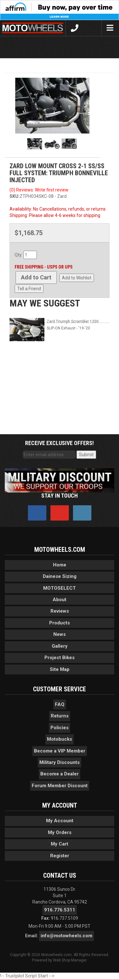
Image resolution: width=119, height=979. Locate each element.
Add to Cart (36, 277)
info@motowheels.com (66, 936)
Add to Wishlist (76, 277)
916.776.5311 (59, 910)
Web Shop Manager (69, 960)
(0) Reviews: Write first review (39, 189)
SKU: (15, 196)
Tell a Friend (29, 288)
